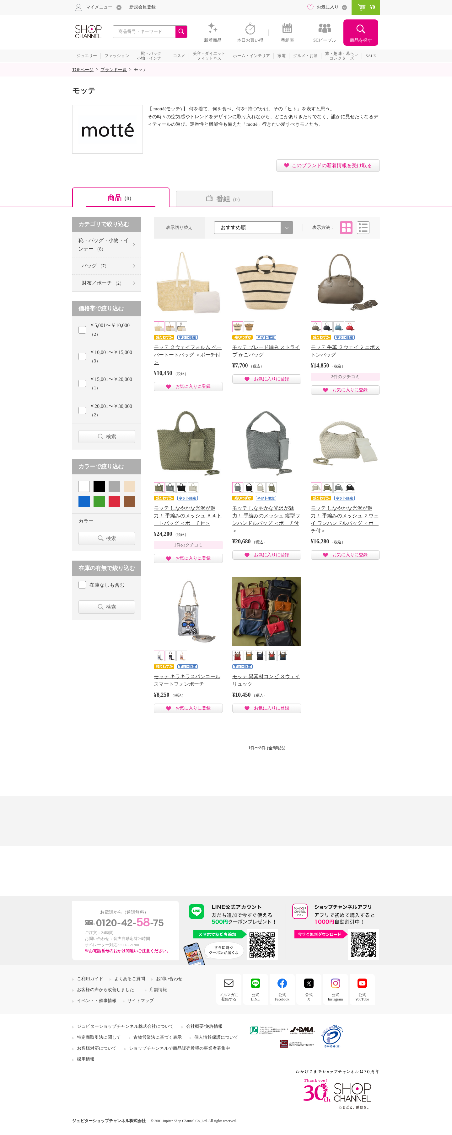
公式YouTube (362, 997)
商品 (121, 198)
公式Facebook (282, 997)
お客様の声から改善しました (105, 989)
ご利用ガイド (90, 978)
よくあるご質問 (129, 978)
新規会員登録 (142, 7)
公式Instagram (335, 997)
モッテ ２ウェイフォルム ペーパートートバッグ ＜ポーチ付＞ (188, 355)
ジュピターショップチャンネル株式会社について (125, 1026)
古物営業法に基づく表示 (157, 1037)
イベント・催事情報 (96, 1000)
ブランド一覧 (113, 69)
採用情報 (85, 1059)
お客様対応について (96, 1048)
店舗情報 (158, 989)
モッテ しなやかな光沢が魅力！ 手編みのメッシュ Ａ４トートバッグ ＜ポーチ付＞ (188, 515)
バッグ (95, 265)
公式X (309, 997)
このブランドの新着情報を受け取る (332, 165)
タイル (346, 227)
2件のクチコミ (345, 376)
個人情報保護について (216, 1037)
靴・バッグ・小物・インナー (103, 244)
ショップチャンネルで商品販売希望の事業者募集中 (179, 1048)
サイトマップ (140, 1000)
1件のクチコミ (188, 545)
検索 (111, 436)
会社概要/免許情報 (204, 1026)
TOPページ (83, 69)
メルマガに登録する (228, 997)
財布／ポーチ (103, 283)
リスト (363, 227)
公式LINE (255, 997)
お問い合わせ (169, 978)
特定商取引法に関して (99, 1037)
